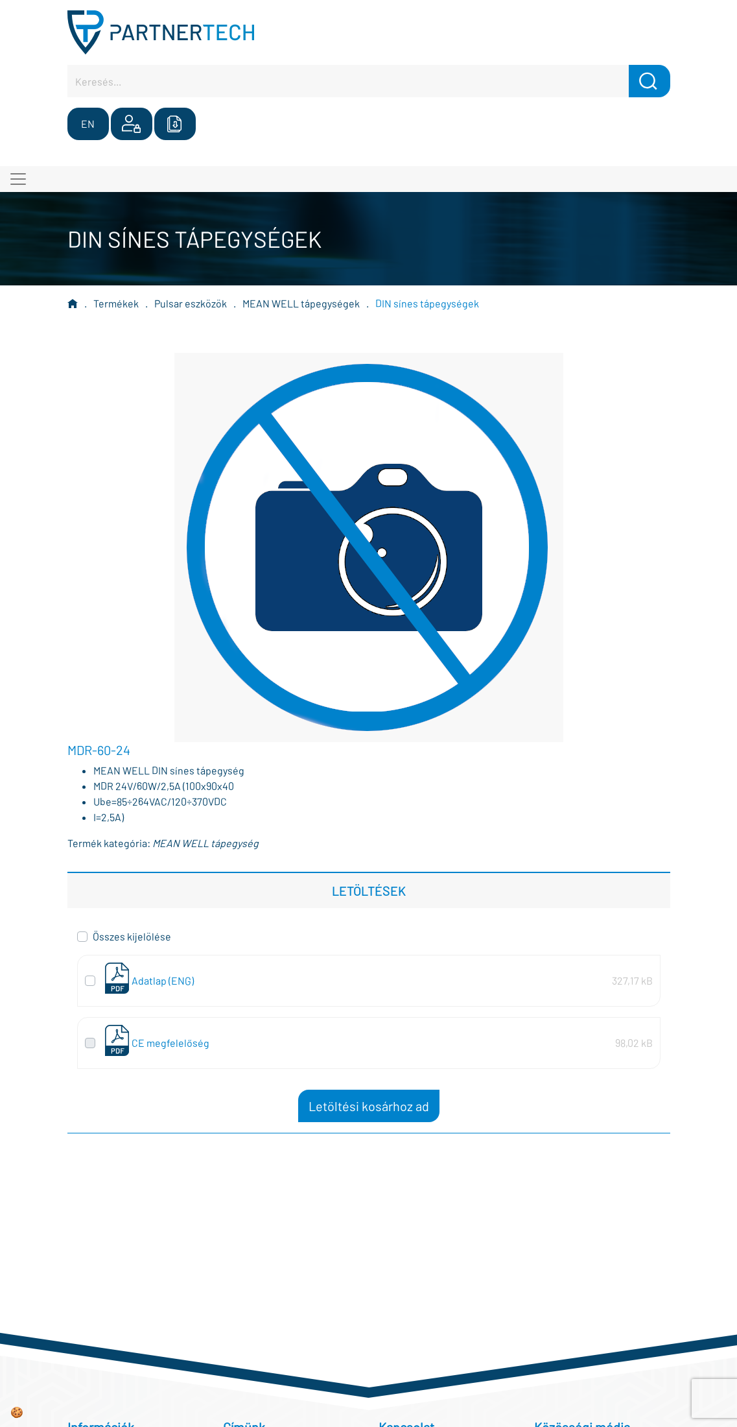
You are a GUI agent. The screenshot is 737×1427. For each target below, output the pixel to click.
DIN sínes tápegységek (427, 303)
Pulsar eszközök (190, 303)
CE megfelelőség (170, 1043)
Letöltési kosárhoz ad (369, 1106)
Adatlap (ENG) (163, 980)
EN (88, 123)
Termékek (116, 303)
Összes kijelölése (132, 936)
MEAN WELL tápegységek (301, 303)
